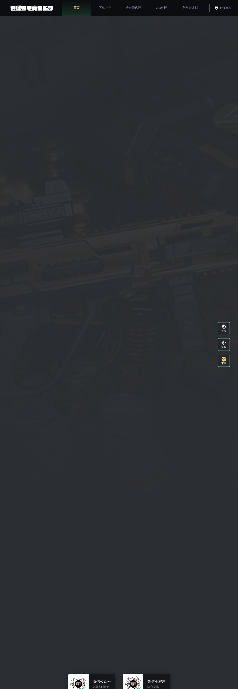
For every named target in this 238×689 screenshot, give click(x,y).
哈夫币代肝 (133, 8)
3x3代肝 (161, 8)
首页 (76, 8)
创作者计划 (190, 8)
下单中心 (105, 8)
